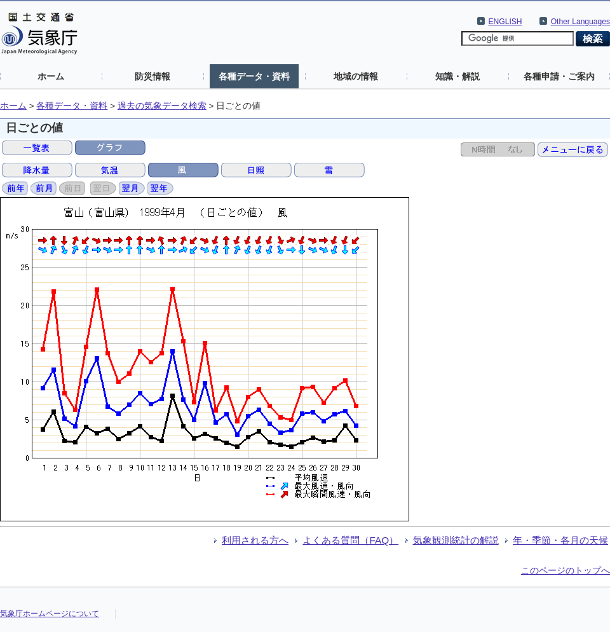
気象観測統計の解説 (456, 540)
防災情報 (152, 76)
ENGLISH (505, 21)
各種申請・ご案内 (559, 76)
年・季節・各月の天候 (560, 540)
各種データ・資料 (254, 76)
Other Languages (580, 21)
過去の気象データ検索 (162, 106)
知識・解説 (457, 76)
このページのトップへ (565, 570)
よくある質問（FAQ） (350, 540)
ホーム (50, 76)
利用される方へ (255, 540)
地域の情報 (356, 76)
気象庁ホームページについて (49, 613)
